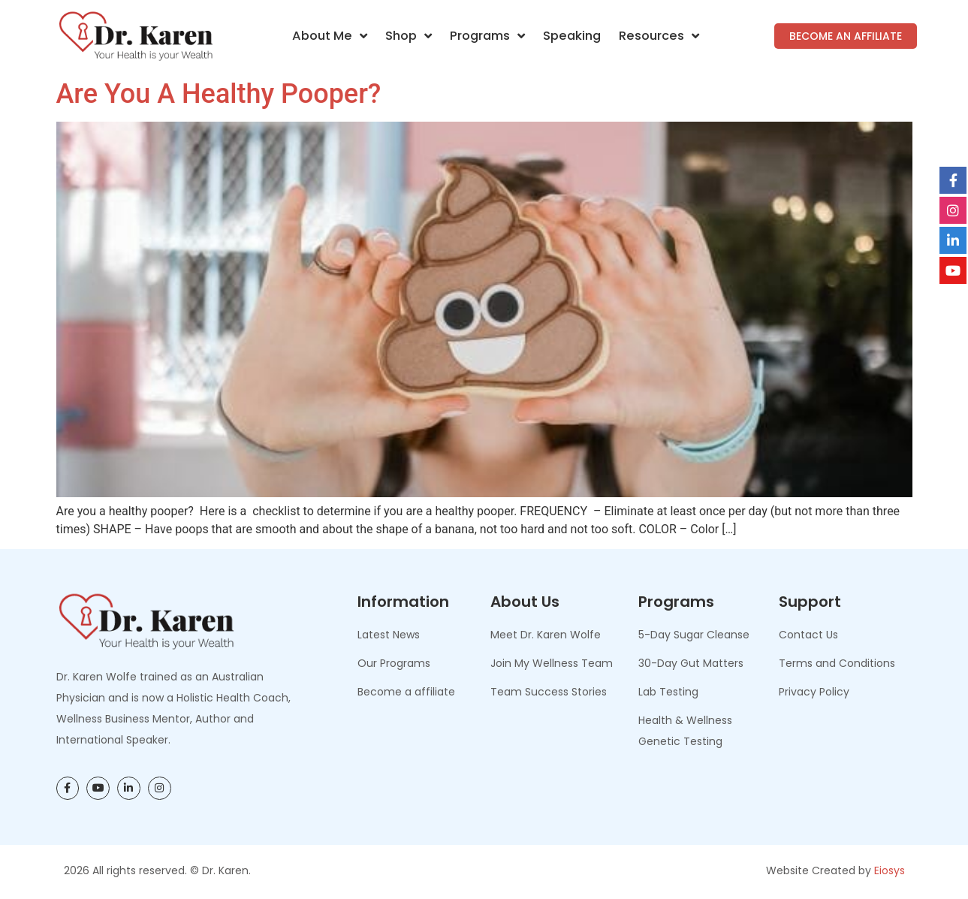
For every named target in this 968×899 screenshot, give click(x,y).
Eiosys (889, 870)
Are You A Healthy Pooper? (218, 94)
